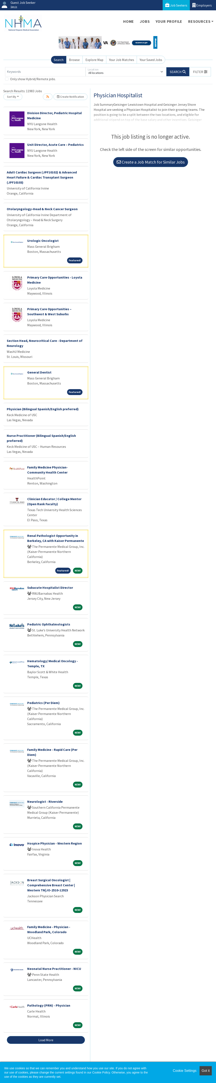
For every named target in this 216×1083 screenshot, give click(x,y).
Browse (74, 60)
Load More (45, 1040)
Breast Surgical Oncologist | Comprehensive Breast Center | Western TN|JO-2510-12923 (51, 885)
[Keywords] (45, 71)
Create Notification (70, 97)
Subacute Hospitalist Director (50, 587)
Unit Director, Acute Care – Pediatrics (55, 144)
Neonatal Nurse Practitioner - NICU (54, 969)
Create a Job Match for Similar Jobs (151, 162)
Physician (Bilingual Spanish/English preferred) (43, 409)
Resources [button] (199, 21)
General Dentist (39, 372)
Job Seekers (176, 5)
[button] (200, 71)
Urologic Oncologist (43, 240)
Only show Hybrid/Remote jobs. (33, 79)
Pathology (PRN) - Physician (48, 1005)
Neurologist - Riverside (45, 801)
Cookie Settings (184, 1070)
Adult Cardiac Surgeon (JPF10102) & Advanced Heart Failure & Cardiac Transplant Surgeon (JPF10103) (42, 177)
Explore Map (94, 60)
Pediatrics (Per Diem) (43, 703)
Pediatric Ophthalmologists (48, 624)
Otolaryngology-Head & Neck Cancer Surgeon (42, 209)
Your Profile (169, 21)
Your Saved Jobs (151, 60)
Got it (206, 1070)
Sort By (11, 97)
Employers (202, 5)
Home (128, 21)
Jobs (145, 21)
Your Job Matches (121, 60)
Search (58, 60)
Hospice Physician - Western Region (54, 843)
